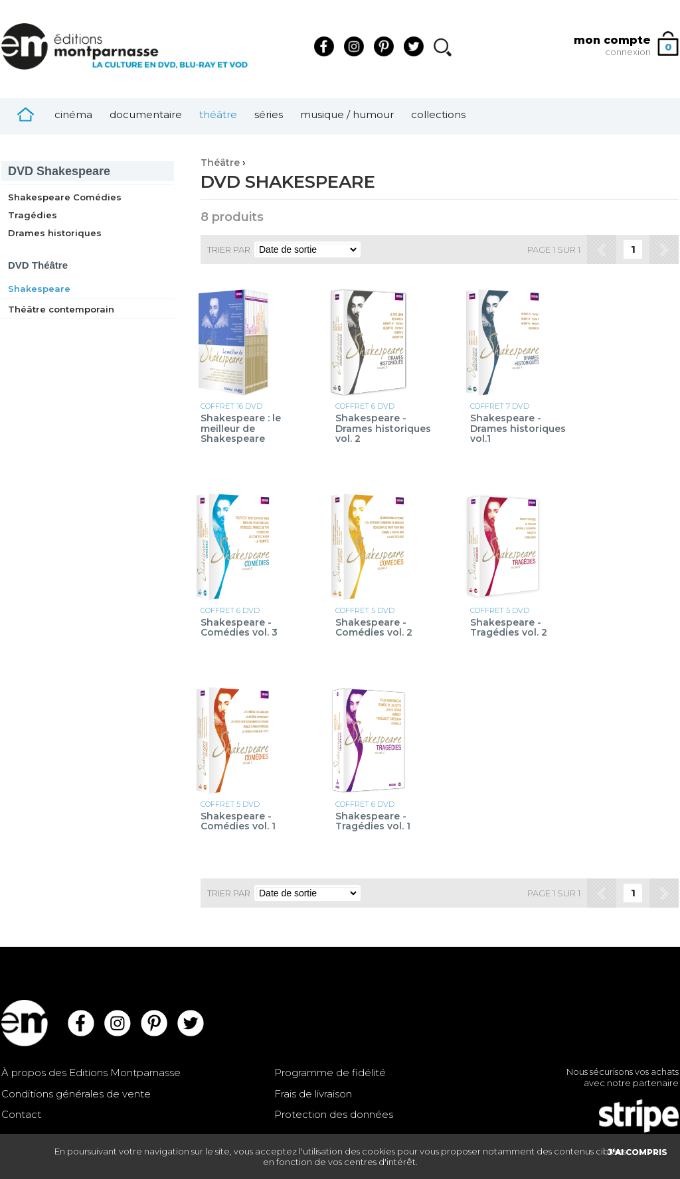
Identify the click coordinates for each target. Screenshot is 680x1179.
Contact (21, 1114)
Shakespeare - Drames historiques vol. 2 (383, 428)
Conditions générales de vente (76, 1093)
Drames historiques (55, 233)
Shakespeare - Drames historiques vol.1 (518, 428)
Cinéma (73, 114)
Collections (438, 114)
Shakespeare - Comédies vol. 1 (238, 821)
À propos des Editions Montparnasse (91, 1072)
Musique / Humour (347, 114)
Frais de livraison (313, 1093)
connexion (628, 51)
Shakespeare (59, 171)
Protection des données (333, 1114)
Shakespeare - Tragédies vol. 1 (372, 821)
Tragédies (32, 215)
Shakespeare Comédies (65, 197)
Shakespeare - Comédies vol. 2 (373, 628)
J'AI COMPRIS (637, 1152)
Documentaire (146, 114)
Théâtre (218, 114)
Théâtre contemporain (61, 309)
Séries (268, 114)
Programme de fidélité (330, 1072)
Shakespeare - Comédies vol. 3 (239, 628)
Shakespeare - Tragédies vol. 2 (508, 628)
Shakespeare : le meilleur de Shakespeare (241, 428)
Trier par (228, 249)
